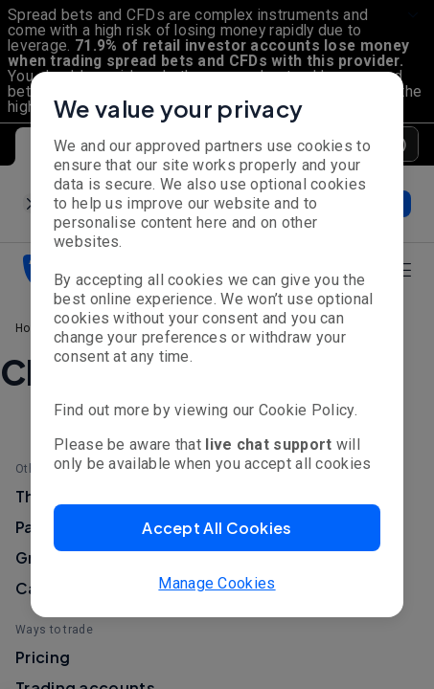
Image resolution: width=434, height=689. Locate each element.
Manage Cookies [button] (216, 583)
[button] (217, 527)
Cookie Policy (306, 410)
